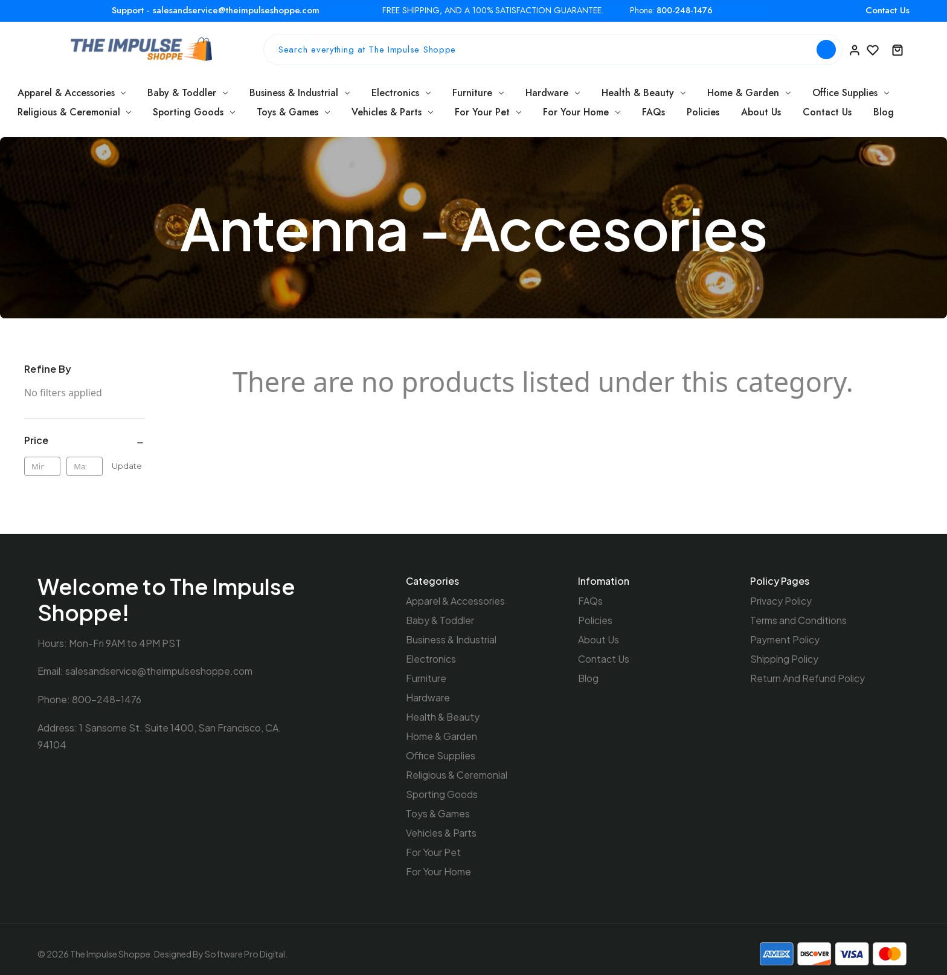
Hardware (552, 93)
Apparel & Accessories (72, 93)
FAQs (653, 112)
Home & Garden (749, 93)
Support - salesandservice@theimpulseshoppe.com (215, 10)
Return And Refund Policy (807, 675)
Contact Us (887, 10)
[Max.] (84, 466)
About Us (761, 112)
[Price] (84, 441)
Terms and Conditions (798, 619)
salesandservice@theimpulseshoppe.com (158, 670)
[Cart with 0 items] (897, 49)
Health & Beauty (643, 93)
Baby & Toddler (187, 93)
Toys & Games (293, 112)
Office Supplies (850, 93)
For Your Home (581, 112)
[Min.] (42, 466)
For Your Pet (488, 112)
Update (127, 466)
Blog (883, 112)
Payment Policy (785, 638)
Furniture (478, 93)
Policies (703, 112)
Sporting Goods (194, 112)
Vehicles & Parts (392, 112)
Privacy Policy (781, 600)
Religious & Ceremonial (75, 112)
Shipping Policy (784, 657)
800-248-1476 (684, 10)
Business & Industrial (299, 93)
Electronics (401, 93)
